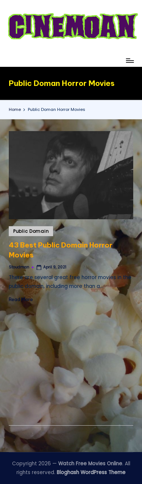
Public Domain (31, 231)
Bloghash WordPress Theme (91, 472)
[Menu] (129, 60)
